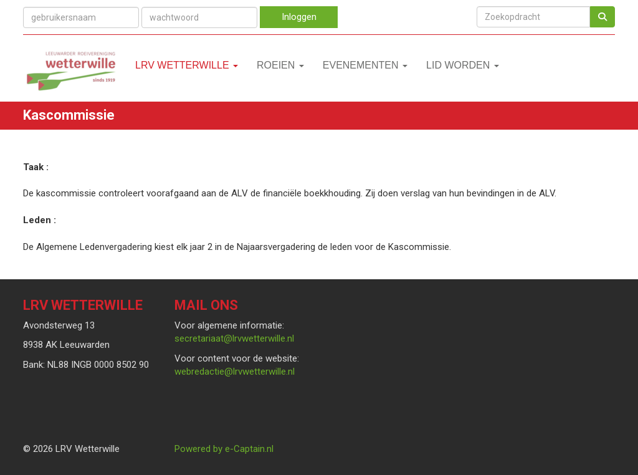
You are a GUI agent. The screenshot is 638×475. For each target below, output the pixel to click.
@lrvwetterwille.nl (234, 338)
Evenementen (365, 65)
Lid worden (462, 65)
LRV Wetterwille (186, 65)
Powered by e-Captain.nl (224, 448)
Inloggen (299, 16)
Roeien (280, 65)
